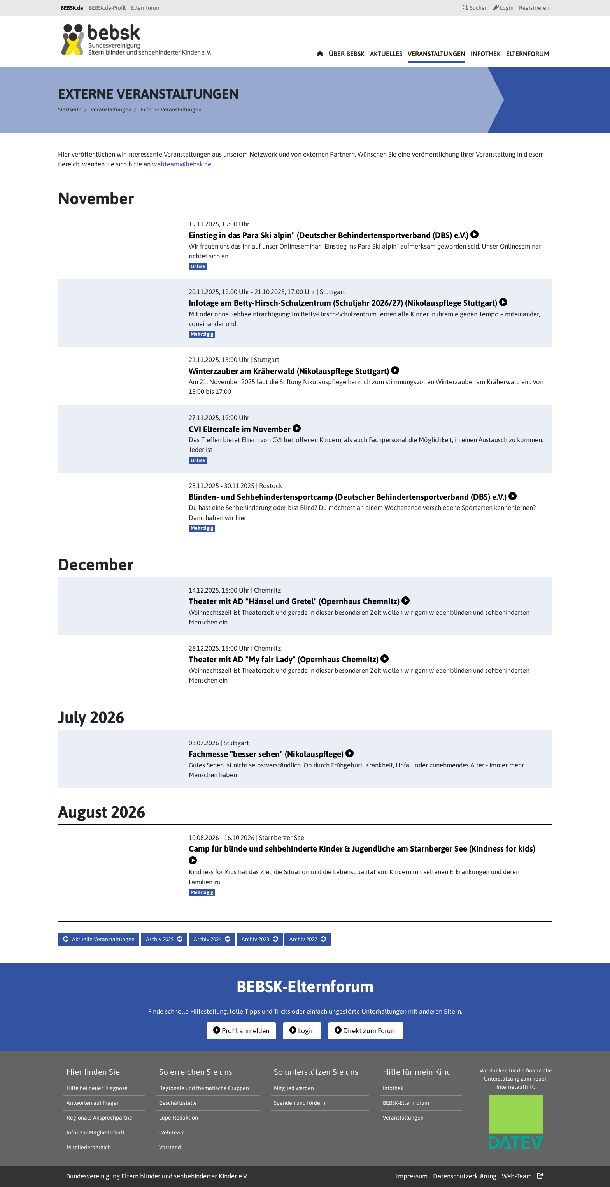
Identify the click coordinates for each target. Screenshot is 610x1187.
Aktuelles (386, 54)
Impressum (412, 1176)
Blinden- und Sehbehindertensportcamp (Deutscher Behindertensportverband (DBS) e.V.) (353, 496)
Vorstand (170, 1147)
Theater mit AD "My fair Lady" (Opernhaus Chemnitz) (289, 659)
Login (503, 8)
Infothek (486, 54)
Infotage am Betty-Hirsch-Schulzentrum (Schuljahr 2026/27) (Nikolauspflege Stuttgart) (348, 302)
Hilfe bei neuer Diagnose (97, 1088)
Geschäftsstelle (178, 1103)
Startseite (70, 109)
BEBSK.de (72, 8)
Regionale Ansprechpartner (100, 1118)
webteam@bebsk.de (181, 164)
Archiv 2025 (164, 939)
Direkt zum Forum (366, 1031)
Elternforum (146, 8)
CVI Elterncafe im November (245, 429)
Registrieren (534, 8)
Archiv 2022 (307, 939)
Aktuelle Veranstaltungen (99, 939)
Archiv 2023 (260, 939)
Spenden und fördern (299, 1103)
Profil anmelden (241, 1031)
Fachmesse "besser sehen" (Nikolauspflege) (271, 753)
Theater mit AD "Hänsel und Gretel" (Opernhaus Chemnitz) (299, 601)
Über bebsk (347, 54)
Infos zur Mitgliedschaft (95, 1132)
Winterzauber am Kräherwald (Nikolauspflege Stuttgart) (294, 371)
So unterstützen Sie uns (316, 1071)
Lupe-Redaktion (178, 1118)
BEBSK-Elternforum (406, 1103)
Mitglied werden (294, 1088)
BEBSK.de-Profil (107, 8)
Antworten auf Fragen (93, 1103)
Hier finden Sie (93, 1071)
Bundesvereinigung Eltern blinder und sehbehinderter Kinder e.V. (157, 1176)
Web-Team (172, 1132)
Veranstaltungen (436, 54)
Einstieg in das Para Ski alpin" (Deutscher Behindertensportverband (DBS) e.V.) (334, 235)
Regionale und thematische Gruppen (204, 1088)
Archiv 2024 (212, 939)
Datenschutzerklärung (464, 1176)
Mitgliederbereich (89, 1147)
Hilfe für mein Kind (417, 1071)
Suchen (475, 8)
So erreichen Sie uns (195, 1071)
